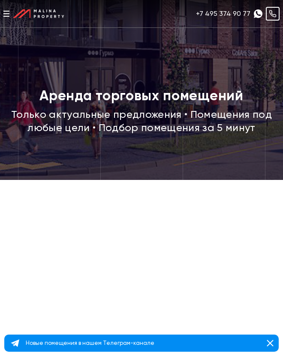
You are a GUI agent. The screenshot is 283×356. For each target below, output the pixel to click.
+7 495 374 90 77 (223, 13)
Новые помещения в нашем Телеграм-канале (90, 343)
